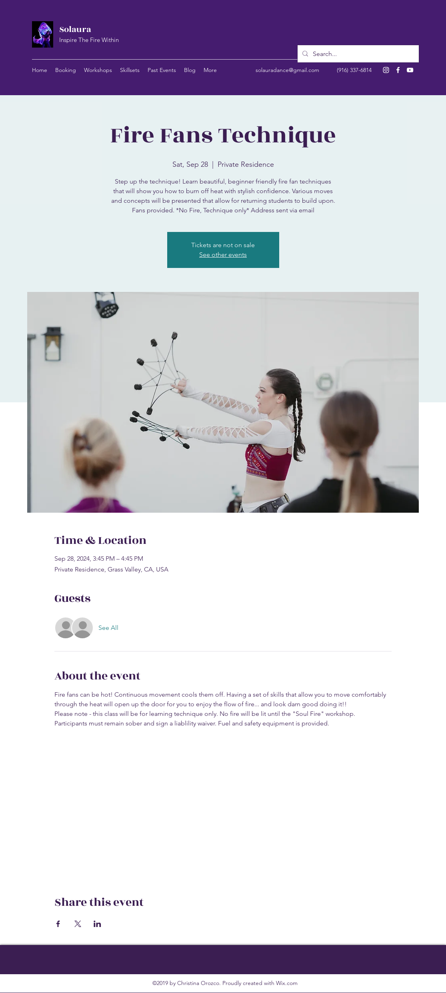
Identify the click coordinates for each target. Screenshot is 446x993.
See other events (223, 254)
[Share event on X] (78, 924)
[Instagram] (386, 70)
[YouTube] (410, 70)
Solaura (75, 29)
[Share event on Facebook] (58, 924)
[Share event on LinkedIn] (97, 924)
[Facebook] (398, 70)
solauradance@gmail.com (287, 70)
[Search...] (357, 54)
